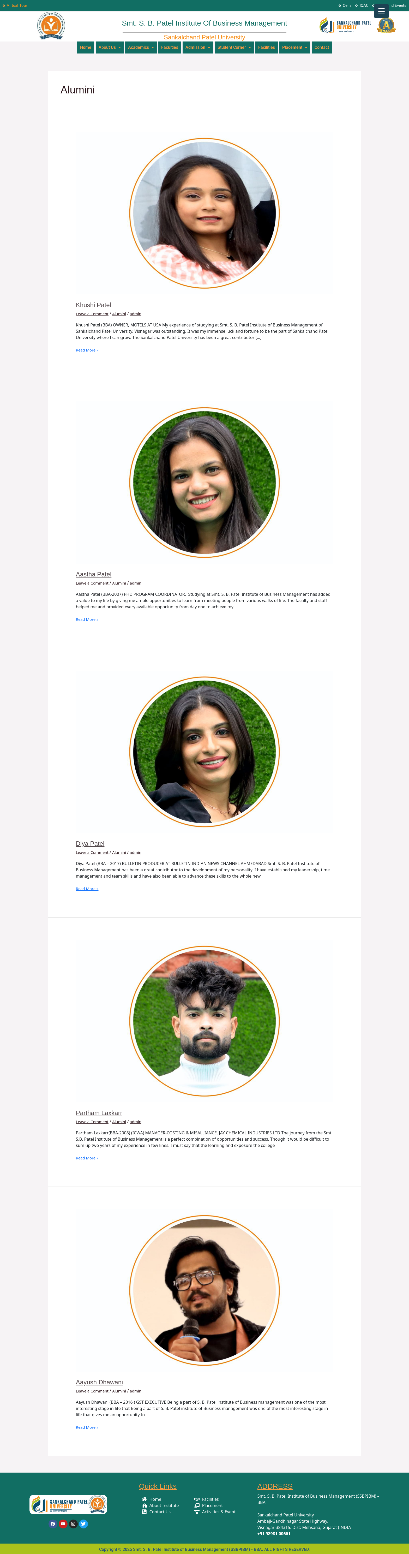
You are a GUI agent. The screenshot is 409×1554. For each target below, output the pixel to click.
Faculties (169, 47)
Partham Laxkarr (101, 1112)
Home (85, 47)
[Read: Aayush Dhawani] (204, 1289)
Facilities (266, 47)
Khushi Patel (95, 304)
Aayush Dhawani (101, 1381)
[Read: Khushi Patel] (204, 212)
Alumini (122, 312)
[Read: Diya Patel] (204, 750)
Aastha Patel (95, 573)
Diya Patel (91, 842)
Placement (294, 47)
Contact (322, 47)
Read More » (88, 349)
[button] (110, 47)
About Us (110, 47)
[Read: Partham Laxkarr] (204, 1019)
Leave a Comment (93, 312)
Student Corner (234, 47)
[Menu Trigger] (381, 11)
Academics (141, 47)
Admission (197, 47)
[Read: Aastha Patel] (204, 481)
